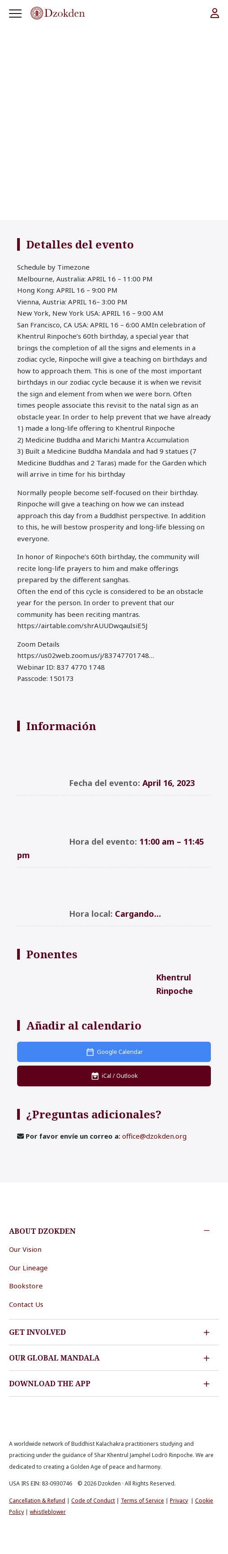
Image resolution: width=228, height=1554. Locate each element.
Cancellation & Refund (37, 1500)
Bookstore (26, 1285)
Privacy (179, 1500)
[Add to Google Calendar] (114, 1052)
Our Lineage (28, 1267)
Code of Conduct (93, 1500)
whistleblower (48, 1512)
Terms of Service (142, 1500)
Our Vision (25, 1249)
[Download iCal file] (114, 1076)
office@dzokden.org (154, 1135)
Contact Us (26, 1304)
